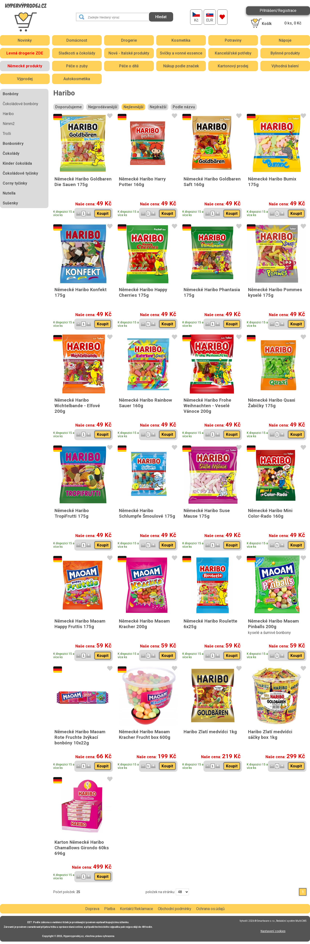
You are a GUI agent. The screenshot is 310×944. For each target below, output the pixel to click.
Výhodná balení (285, 66)
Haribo (8, 113)
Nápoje (285, 40)
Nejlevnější (133, 107)
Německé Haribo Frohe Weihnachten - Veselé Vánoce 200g (207, 406)
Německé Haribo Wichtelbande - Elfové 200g (77, 406)
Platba (109, 908)
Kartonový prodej (233, 66)
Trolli (7, 133)
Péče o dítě (129, 66)
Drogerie (129, 40)
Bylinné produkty (285, 53)
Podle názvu (184, 107)
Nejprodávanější (102, 107)
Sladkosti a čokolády (77, 53)
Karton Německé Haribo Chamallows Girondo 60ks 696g (81, 848)
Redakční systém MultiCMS (291, 921)
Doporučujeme (68, 107)
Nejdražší (158, 107)
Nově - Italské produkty (128, 53)
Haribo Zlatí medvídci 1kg (210, 731)
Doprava (92, 908)
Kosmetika (180, 40)
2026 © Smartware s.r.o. (261, 921)
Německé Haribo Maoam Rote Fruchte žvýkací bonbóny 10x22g (79, 737)
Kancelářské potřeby (233, 53)
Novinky (25, 40)
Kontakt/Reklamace (136, 908)
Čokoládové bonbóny (20, 103)
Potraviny (233, 40)
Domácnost (76, 40)
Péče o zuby (77, 66)
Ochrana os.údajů (210, 908)
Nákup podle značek (181, 66)
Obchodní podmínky (174, 908)
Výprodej (25, 79)
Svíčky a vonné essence (181, 53)
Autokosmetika (76, 79)
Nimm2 (9, 123)
